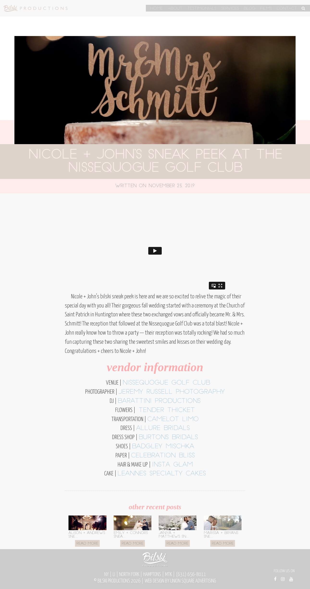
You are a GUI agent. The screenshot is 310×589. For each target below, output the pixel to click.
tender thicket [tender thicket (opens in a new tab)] (165, 410)
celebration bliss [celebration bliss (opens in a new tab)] (163, 456)
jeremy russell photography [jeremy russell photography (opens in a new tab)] (171, 392)
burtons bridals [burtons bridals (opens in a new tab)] (168, 438)
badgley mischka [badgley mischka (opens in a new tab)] (163, 447)
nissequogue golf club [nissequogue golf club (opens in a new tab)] (166, 383)
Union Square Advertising (193, 581)
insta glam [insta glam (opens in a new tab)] (172, 465)
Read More (87, 544)
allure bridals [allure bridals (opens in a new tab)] (163, 428)
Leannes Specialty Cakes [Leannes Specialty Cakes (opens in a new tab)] (162, 474)
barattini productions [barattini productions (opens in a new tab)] (159, 401)
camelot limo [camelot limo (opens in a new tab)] (173, 420)
